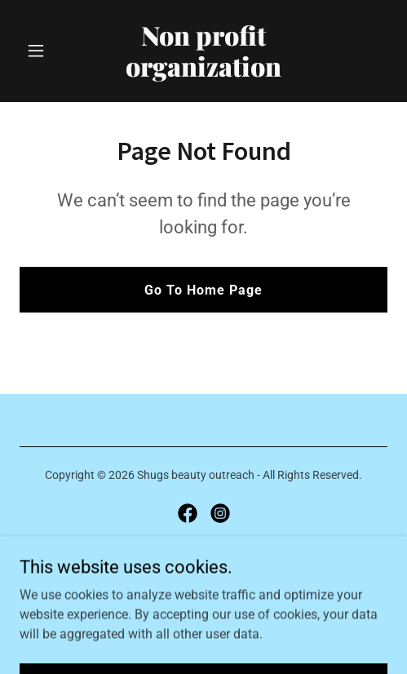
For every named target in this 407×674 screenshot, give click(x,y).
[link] (204, 72)
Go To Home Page (203, 290)
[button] (47, 50)
